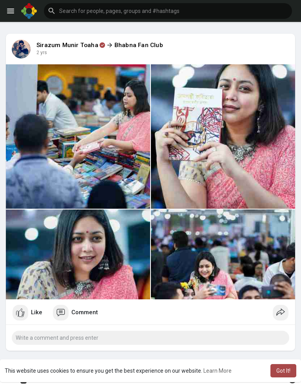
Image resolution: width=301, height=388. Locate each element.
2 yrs (41, 52)
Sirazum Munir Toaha (67, 45)
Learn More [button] (217, 371)
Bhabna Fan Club (138, 45)
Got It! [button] (283, 371)
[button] (168, 11)
